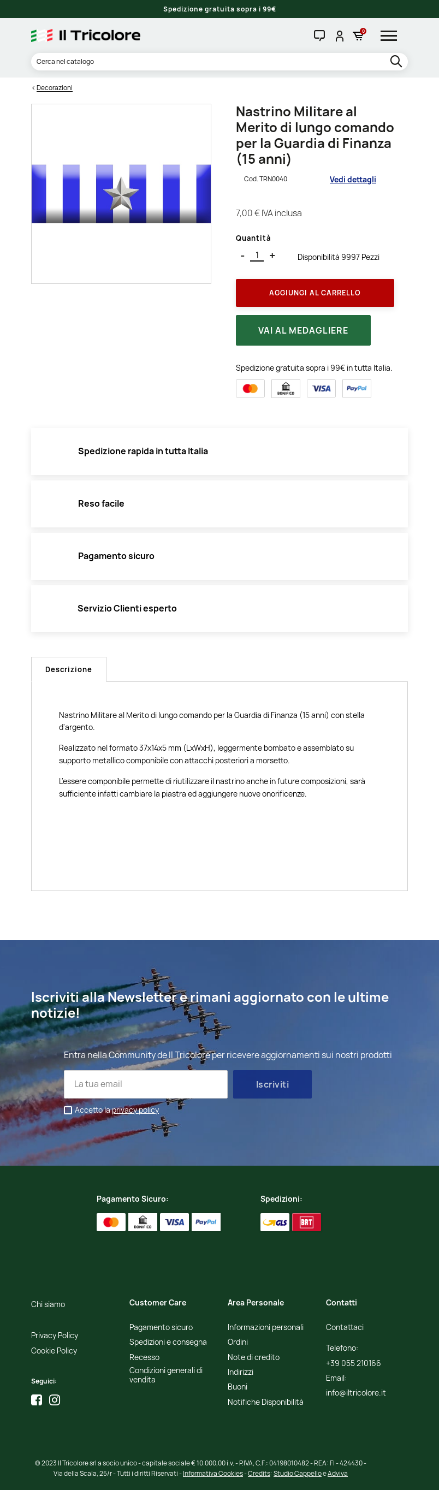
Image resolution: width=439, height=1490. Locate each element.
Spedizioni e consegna (168, 1342)
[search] (397, 62)
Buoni (237, 1387)
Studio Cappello (298, 1473)
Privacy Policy (54, 1335)
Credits (259, 1473)
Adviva (338, 1473)
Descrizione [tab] (68, 669)
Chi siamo (48, 1304)
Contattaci (345, 1327)
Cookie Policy (54, 1351)
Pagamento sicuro (161, 1327)
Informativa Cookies (213, 1473)
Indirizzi (240, 1372)
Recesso (144, 1357)
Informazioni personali (266, 1327)
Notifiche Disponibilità (266, 1402)
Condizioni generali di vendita (166, 1375)
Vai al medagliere (303, 330)
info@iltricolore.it (356, 1393)
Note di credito (254, 1357)
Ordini (238, 1342)
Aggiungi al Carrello (315, 293)
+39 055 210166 (353, 1363)
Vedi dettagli (353, 179)
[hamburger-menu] (392, 35)
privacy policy (135, 1110)
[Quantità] (257, 256)
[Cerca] (219, 61)
